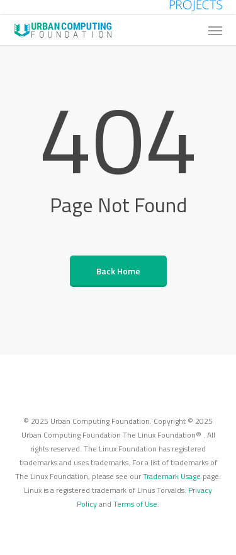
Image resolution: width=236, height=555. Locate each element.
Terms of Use (135, 504)
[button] (215, 30)
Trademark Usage (172, 476)
